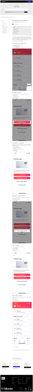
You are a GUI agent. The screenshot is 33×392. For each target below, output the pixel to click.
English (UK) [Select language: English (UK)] (29, 17)
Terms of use (27, 382)
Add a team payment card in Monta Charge (5, 26)
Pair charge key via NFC (15, 29)
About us (23, 377)
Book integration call (27, 367)
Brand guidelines (23, 383)
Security (23, 381)
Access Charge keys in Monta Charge (16, 28)
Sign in (16, 366)
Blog (22, 379)
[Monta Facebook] (1, 382)
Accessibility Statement (27, 379)
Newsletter (18, 381)
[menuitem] (7, 1)
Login (27, 1)
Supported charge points (20, 383)
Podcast (18, 380)
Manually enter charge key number (16, 31)
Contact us (23, 378)
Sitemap (26, 383)
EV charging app (13, 378)
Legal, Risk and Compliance (28, 377)
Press (22, 380)
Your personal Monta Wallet (4, 33)
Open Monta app (5, 366)
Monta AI (12, 381)
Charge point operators (13, 382)
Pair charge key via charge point (16, 30)
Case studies (19, 377)
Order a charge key (15, 32)
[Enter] (5, 9)
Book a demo (30, 1)
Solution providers (13, 383)
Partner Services (13, 380)
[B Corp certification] (28, 389)
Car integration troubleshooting (4, 29)
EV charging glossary (19, 379)
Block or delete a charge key (15, 33)
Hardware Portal (13, 379)
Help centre (19, 378)
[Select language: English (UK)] (25, 1)
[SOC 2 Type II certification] (26, 389)
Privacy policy (27, 380)
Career (22, 382)
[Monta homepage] (3, 1)
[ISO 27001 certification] (31, 389)
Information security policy (28, 378)
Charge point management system (14, 377)
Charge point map (19, 382)
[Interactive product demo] (22, 70)
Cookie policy (27, 381)
